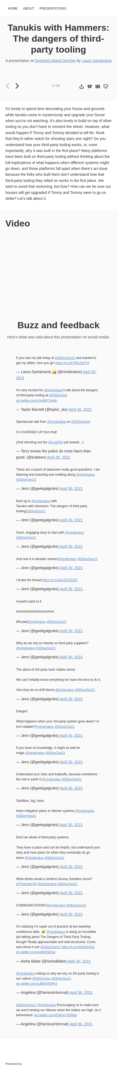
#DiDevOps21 (35, 511)
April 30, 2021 (80, 409)
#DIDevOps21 (65, 358)
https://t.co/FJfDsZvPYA (72, 363)
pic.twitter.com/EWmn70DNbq (55, 1015)
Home (13, 8)
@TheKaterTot (26, 884)
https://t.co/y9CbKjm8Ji (77, 947)
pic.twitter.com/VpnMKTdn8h (36, 400)
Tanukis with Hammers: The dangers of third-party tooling (58, 38)
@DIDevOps (58, 395)
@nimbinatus (53, 390)
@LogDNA (55, 442)
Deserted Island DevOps (55, 60)
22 (58, 85)
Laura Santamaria (96, 60)
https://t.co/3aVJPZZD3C (60, 580)
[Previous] (8, 86)
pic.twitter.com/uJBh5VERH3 (36, 984)
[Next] (16, 86)
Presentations (52, 8)
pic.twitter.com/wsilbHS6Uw (36, 952)
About (28, 8)
